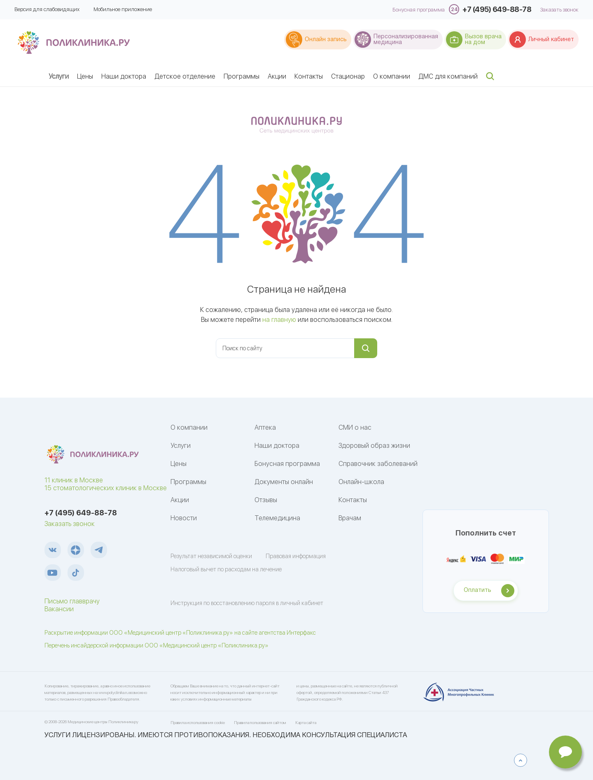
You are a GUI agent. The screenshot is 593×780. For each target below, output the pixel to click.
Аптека (265, 427)
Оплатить (477, 590)
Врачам (350, 518)
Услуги (59, 76)
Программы (241, 76)
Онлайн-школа (361, 482)
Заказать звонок (559, 10)
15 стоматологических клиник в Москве (105, 488)
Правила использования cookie (197, 722)
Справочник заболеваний (378, 464)
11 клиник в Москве (73, 480)
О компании (391, 76)
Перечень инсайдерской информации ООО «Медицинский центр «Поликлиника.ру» (156, 645)
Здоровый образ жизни (374, 445)
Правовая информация (296, 556)
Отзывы (265, 500)
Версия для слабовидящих (46, 9)
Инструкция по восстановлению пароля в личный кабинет (246, 603)
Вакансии (59, 609)
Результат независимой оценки (211, 556)
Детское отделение (184, 76)
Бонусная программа (418, 10)
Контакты (308, 76)
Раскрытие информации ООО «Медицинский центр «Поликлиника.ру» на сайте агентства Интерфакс (180, 632)
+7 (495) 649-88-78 (496, 9)
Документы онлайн (283, 482)
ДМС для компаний (448, 76)
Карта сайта (305, 722)
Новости (183, 518)
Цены (85, 76)
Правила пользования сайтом (260, 722)
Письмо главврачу (72, 601)
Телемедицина (277, 518)
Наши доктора (123, 76)
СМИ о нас (355, 427)
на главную (279, 320)
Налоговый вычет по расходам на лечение (226, 569)
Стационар (348, 76)
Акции (277, 76)
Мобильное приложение (122, 9)
